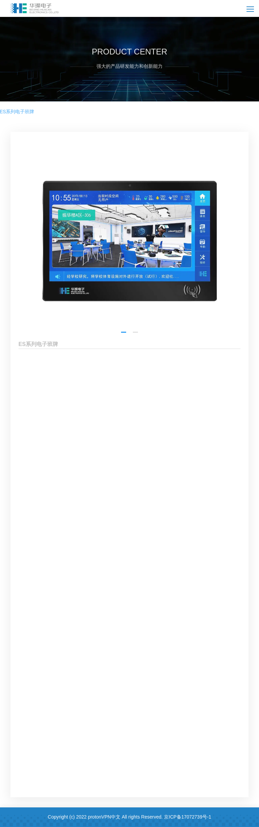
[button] (123, 356)
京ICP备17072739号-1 (187, 817)
